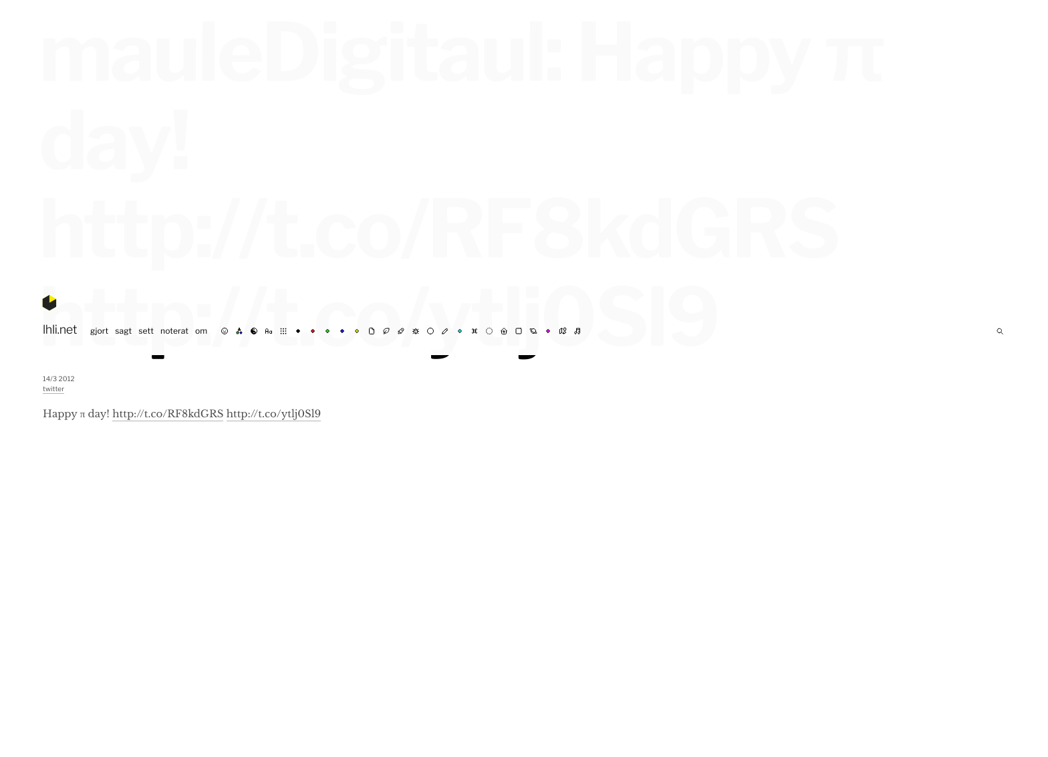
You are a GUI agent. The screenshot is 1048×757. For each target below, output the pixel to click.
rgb (239, 331)
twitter (53, 389)
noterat (174, 331)
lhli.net (60, 330)
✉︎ (372, 331)
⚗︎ (401, 331)
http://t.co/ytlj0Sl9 (274, 414)
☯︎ (254, 331)
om (201, 331)
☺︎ (225, 331)
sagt (123, 331)
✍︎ (445, 331)
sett (146, 331)
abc (269, 331)
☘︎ (386, 331)
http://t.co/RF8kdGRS (167, 414)
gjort (99, 331)
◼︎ (519, 331)
